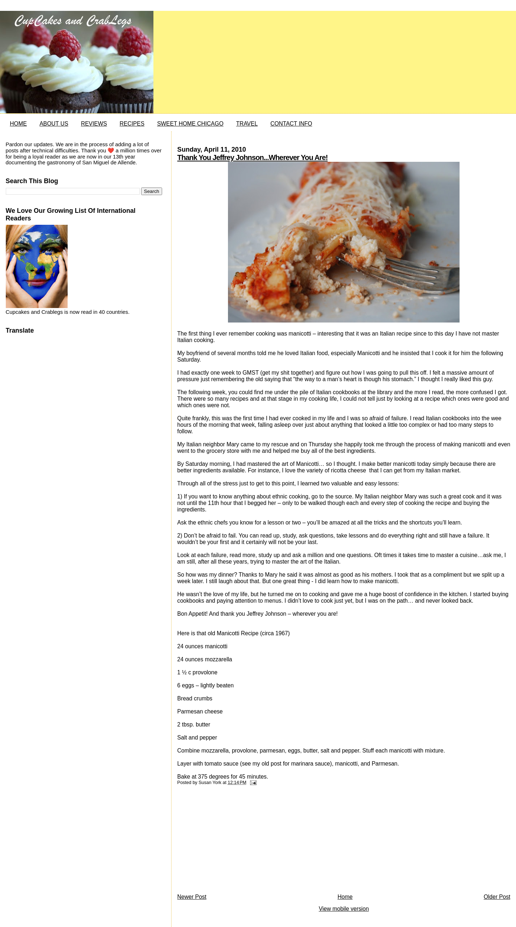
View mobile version (344, 909)
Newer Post (192, 897)
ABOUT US (53, 124)
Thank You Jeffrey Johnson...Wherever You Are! (252, 157)
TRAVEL (247, 124)
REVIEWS (94, 124)
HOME (18, 124)
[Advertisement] (231, 841)
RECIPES (132, 124)
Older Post (497, 897)
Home (345, 897)
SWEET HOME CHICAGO (190, 124)
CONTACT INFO (291, 124)
